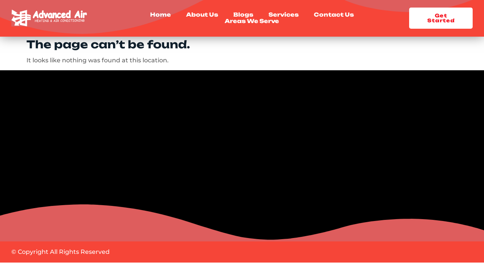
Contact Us (334, 15)
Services (283, 15)
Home (160, 15)
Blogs (243, 15)
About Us (202, 15)
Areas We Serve (252, 21)
